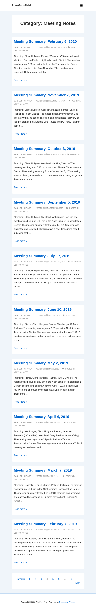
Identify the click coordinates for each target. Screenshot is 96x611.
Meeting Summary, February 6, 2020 (45, 41)
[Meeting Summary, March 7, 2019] (53, 476)
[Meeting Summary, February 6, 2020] (56, 47)
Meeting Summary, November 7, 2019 (46, 95)
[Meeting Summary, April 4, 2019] (54, 423)
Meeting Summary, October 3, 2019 (44, 149)
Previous (20, 579)
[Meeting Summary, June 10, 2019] (53, 315)
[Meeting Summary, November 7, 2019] (56, 101)
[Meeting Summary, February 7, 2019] (56, 530)
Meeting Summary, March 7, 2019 (43, 470)
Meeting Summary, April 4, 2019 (41, 417)
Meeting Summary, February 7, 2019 (45, 524)
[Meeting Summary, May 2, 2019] (53, 369)
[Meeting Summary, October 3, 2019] (56, 155)
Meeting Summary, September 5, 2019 (47, 202)
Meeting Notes (21, 51)
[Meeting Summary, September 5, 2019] (55, 208)
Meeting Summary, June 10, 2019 (43, 309)
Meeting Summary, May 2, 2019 (41, 363)
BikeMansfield (21, 5)
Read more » (20, 80)
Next (77, 583)
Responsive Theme (67, 602)
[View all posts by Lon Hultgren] (25, 47)
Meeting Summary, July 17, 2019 (42, 256)
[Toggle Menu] (81, 5)
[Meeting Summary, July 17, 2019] (56, 262)
